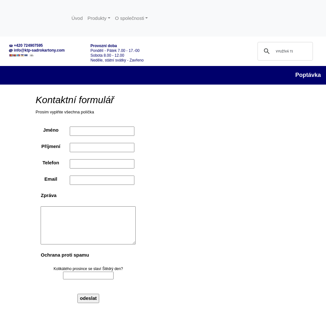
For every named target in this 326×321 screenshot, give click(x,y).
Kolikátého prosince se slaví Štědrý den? (88, 273)
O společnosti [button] (129, 18)
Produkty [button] (97, 18)
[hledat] (284, 51)
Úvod (77, 18)
